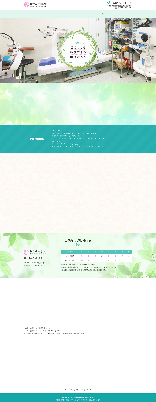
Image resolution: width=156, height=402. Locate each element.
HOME (51, 13)
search (108, 13)
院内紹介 (72, 13)
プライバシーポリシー (72, 388)
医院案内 (61, 13)
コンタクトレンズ (96, 13)
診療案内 (82, 13)
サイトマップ (86, 388)
